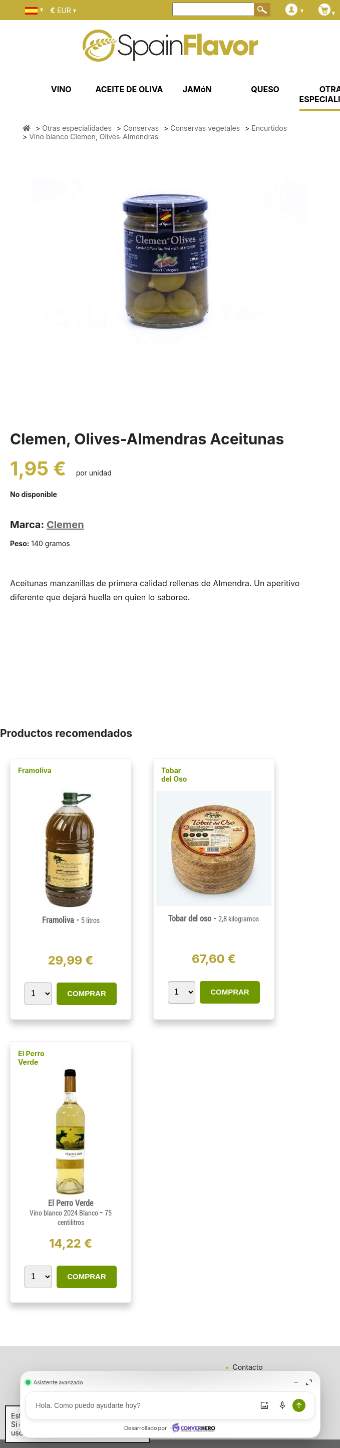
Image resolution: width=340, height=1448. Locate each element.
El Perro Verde (31, 1057)
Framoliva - (71, 920)
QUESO (265, 89)
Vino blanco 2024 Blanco (65, 1213)
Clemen (65, 525)
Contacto (247, 1367)
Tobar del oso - (213, 918)
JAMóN (197, 89)
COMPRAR (86, 993)
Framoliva (35, 770)
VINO (61, 89)
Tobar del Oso (174, 774)
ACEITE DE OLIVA (129, 89)
